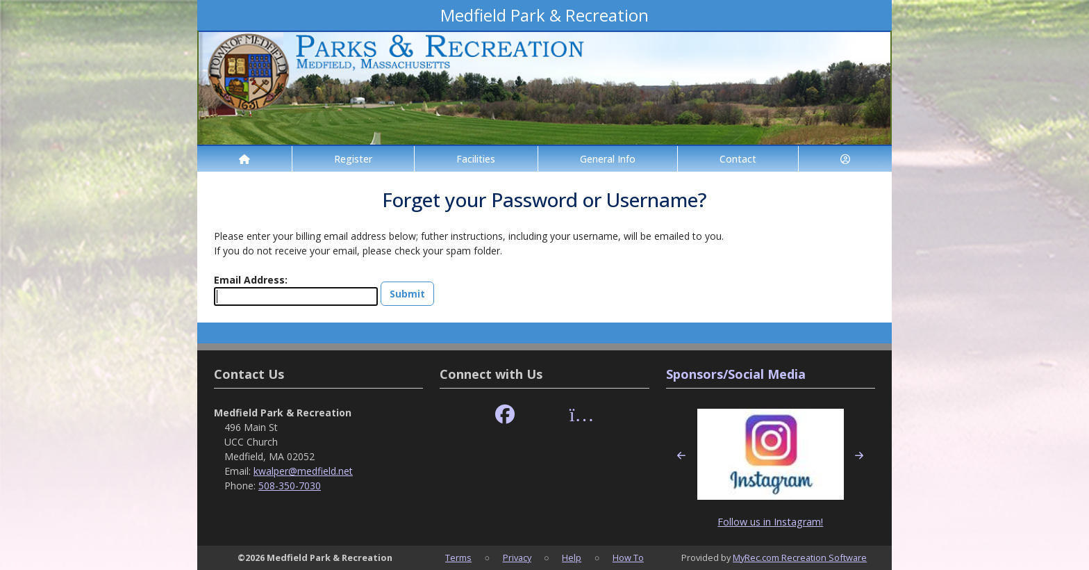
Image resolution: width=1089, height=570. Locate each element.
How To (628, 557)
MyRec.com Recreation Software (800, 557)
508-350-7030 (289, 485)
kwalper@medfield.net (303, 471)
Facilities (475, 158)
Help (571, 557)
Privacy (517, 557)
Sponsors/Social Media (736, 374)
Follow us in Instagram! (770, 521)
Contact (738, 158)
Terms (458, 557)
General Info (607, 158)
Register (353, 158)
